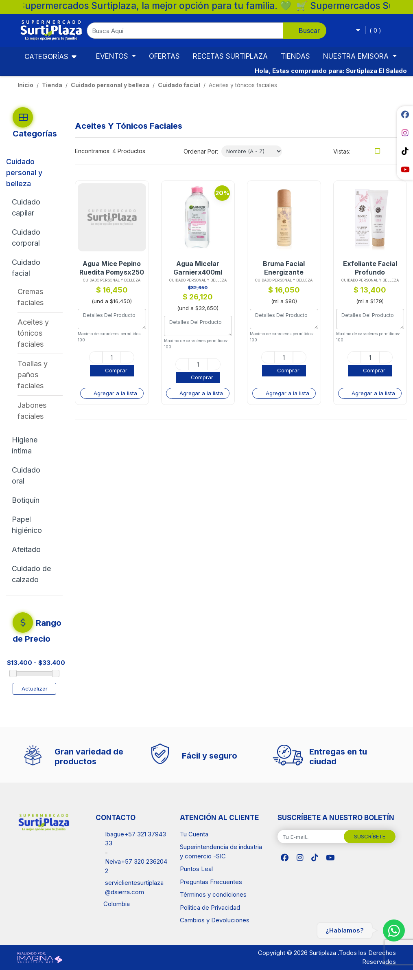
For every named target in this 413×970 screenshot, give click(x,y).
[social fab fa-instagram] (405, 133)
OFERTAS (164, 56)
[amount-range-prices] (51, 663)
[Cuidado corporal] (33, 238)
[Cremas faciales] (40, 297)
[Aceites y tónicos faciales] (40, 333)
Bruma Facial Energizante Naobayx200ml (284, 268)
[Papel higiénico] (33, 525)
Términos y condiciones (213, 894)
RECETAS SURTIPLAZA (230, 56)
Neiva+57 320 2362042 (136, 866)
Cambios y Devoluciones (214, 920)
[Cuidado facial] (32, 268)
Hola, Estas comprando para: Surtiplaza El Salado (331, 71)
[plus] (127, 357)
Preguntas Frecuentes (211, 882)
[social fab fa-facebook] (405, 114)
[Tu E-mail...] (311, 837)
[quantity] (112, 357)
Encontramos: (93, 150)
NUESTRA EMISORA (357, 56)
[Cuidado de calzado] (33, 574)
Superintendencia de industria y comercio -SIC (221, 851)
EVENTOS (113, 56)
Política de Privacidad (210, 907)
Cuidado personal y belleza (110, 84)
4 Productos (128, 150)
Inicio (25, 84)
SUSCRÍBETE (369, 836)
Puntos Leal (196, 869)
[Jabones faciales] (40, 411)
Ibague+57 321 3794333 (135, 838)
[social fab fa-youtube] (405, 169)
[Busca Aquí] (185, 30)
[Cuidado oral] (33, 475)
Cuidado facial (179, 84)
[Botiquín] (33, 500)
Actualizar (35, 688)
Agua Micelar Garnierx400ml (197, 268)
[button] (206, 30)
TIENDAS (295, 56)
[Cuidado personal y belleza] (29, 172)
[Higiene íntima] (33, 445)
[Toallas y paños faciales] (40, 374)
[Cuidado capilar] (33, 207)
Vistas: (341, 151)
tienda (52, 84)
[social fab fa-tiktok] (405, 151)
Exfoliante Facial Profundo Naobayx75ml (370, 268)
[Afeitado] (33, 549)
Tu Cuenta (194, 834)
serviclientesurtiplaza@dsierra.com (134, 887)
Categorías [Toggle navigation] (40, 56)
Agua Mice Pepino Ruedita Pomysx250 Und (111, 268)
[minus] (96, 357)
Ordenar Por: (201, 151)
